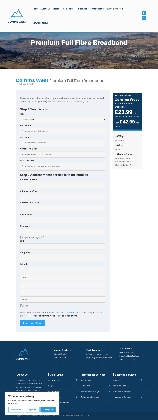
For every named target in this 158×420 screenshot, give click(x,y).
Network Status (40, 22)
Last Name (62, 141)
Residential (67, 8)
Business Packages (122, 391)
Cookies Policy (54, 397)
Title (62, 118)
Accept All (48, 410)
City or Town (62, 218)
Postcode (62, 230)
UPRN (62, 245)
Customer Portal (114, 8)
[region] (32, 403)
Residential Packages (90, 391)
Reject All (32, 410)
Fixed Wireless (87, 385)
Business (82, 8)
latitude (62, 268)
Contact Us (98, 8)
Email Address (62, 164)
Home (36, 8)
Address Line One (62, 183)
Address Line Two (62, 195)
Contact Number (62, 153)
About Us (45, 8)
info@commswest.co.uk (97, 354)
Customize (16, 410)
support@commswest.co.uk (99, 357)
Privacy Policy (54, 391)
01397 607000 (60, 357)
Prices (56, 8)
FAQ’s (50, 385)
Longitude (62, 256)
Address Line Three (62, 206)
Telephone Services (90, 397)
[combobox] (62, 185)
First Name (62, 129)
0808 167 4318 (60, 354)
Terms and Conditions (65, 312)
